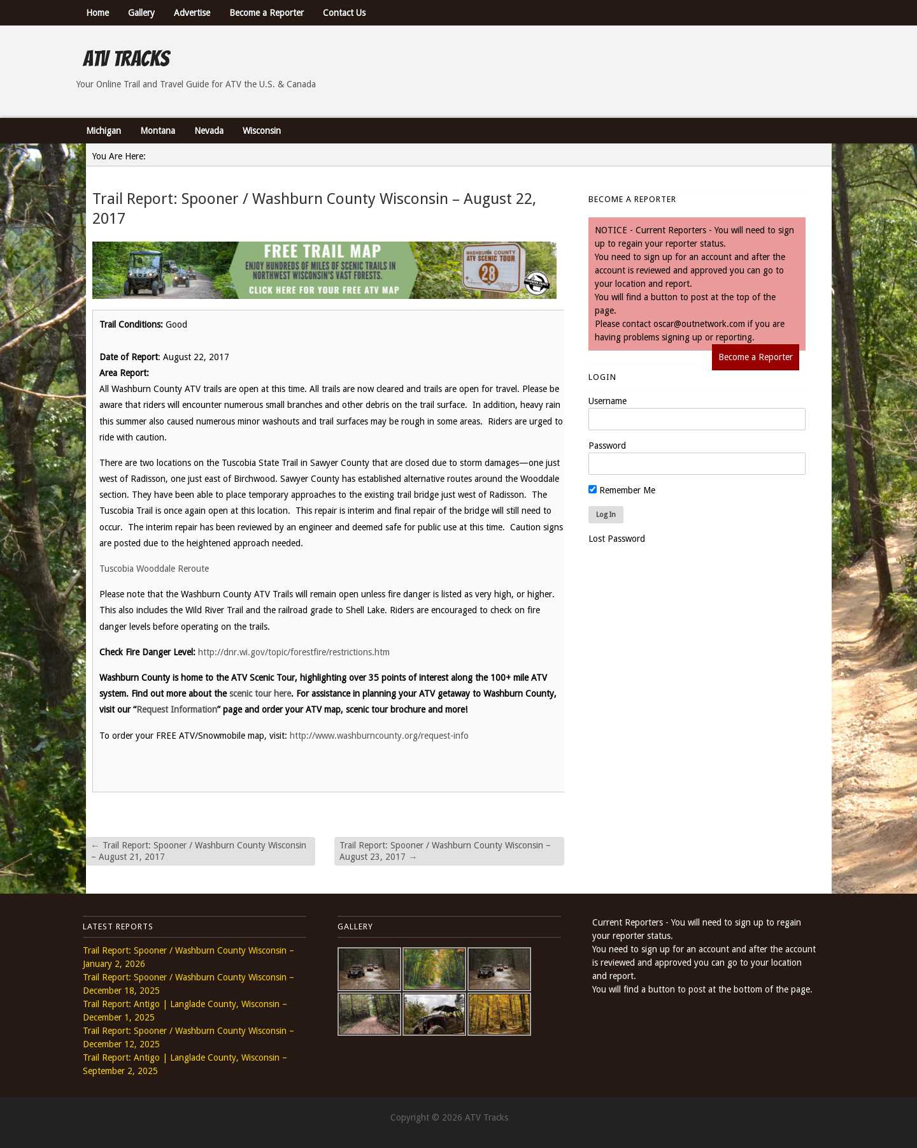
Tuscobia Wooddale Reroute (156, 568)
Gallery (141, 13)
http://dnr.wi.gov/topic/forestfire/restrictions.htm (294, 652)
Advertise (192, 13)
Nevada (209, 131)
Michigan (103, 131)
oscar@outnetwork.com (699, 324)
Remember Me (621, 490)
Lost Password (616, 539)
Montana (157, 131)
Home (97, 13)
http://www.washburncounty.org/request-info (379, 735)
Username (607, 401)
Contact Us (344, 13)
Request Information (176, 709)
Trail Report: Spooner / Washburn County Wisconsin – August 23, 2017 (445, 851)
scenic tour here (260, 693)
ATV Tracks (126, 58)
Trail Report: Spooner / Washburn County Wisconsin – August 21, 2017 (198, 851)
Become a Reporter (266, 13)
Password (607, 445)
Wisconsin (262, 131)
